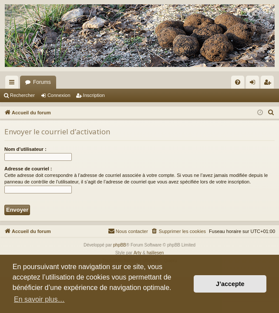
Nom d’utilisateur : (25, 149)
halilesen (155, 252)
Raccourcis (13, 84)
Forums (42, 82)
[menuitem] (237, 82)
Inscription (94, 95)
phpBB (119, 245)
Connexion (59, 95)
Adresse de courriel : (28, 168)
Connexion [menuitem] (254, 84)
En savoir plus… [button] (39, 299)
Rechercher (22, 95)
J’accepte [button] (230, 283)
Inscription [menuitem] (269, 84)
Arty (137, 252)
